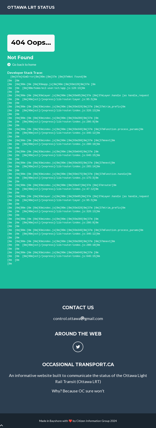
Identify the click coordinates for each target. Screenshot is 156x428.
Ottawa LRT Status (31, 7)
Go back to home (24, 64)
